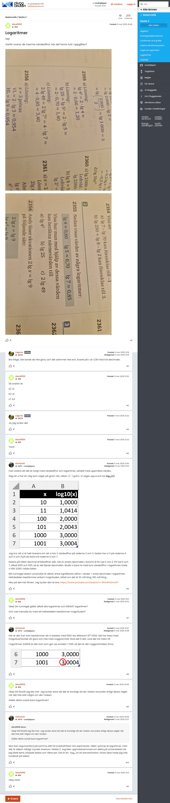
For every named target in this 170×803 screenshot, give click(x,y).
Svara (14, 798)
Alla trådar (153, 25)
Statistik (144, 59)
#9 (127, 707)
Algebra (144, 31)
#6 (127, 589)
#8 (127, 674)
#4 (127, 429)
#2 (127, 366)
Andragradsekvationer (151, 36)
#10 (127, 762)
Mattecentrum (36, 6)
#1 (131, 340)
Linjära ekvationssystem (152, 45)
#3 (127, 405)
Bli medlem (117, 4)
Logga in (131, 4)
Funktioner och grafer (151, 40)
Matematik (11, 17)
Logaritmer (145, 55)
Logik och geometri (149, 50)
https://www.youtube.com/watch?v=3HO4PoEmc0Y (89, 582)
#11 (127, 786)
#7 (127, 618)
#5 (127, 453)
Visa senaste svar (124, 798)
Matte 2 (23, 17)
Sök (141, 4)
